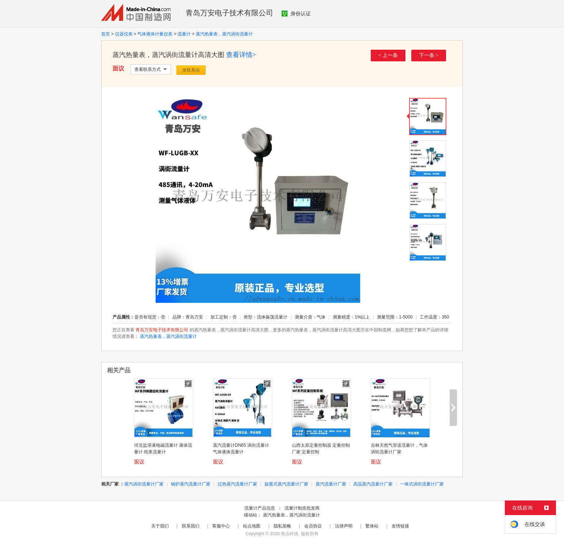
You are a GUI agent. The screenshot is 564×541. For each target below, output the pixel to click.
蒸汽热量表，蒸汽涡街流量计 (224, 34)
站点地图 (251, 526)
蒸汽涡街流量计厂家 (144, 484)
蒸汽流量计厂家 (331, 484)
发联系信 (191, 70)
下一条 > (428, 55)
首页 (105, 34)
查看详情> (241, 54)
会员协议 (313, 526)
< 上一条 (388, 55)
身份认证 (296, 13)
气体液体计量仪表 (154, 34)
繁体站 (371, 526)
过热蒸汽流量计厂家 (237, 484)
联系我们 (190, 526)
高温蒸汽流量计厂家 (373, 484)
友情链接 (400, 526)
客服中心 (221, 526)
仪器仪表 (124, 34)
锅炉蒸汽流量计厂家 (190, 484)
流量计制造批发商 (302, 508)
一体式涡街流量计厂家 (422, 484)
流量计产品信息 (259, 508)
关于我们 (160, 526)
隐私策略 (282, 526)
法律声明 (343, 526)
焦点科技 (289, 533)
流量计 (184, 34)
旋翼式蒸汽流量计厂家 (286, 484)
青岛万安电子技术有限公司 (229, 13)
